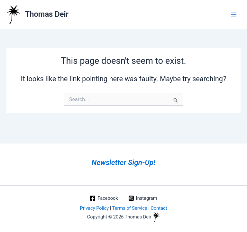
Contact (159, 208)
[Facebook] (104, 198)
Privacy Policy (94, 208)
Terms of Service (129, 208)
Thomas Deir (47, 14)
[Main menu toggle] (234, 14)
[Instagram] (142, 198)
